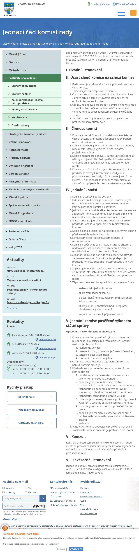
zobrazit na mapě (47, 339)
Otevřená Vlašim (100, 4)
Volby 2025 (15, 247)
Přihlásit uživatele (126, 4)
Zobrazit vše (12, 308)
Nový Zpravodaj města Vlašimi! (26, 271)
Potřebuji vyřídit (19, 231)
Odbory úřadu (17, 239)
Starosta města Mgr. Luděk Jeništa (28, 302)
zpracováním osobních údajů (34, 511)
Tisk (82, 505)
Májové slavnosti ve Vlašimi (24, 280)
